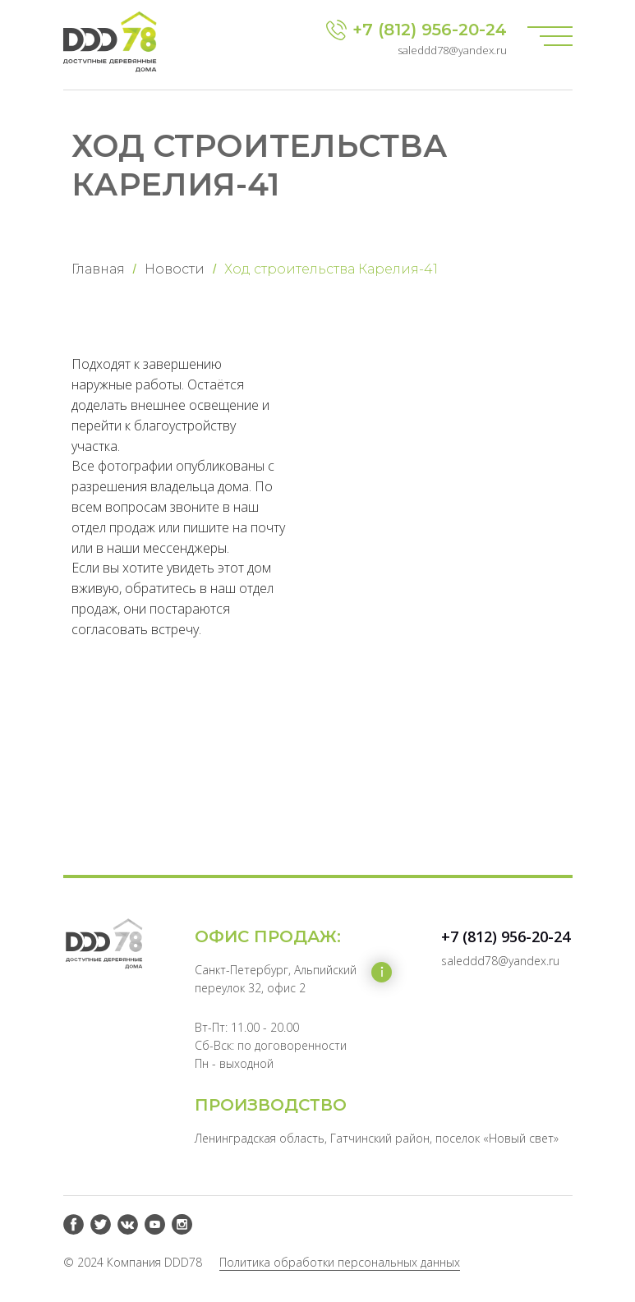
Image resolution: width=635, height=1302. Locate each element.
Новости (175, 269)
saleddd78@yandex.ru (452, 50)
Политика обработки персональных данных (339, 1262)
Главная (98, 269)
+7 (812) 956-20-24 (429, 29)
